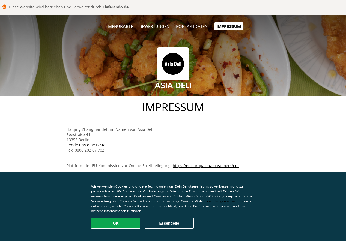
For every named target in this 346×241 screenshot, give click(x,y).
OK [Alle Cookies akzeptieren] (116, 223)
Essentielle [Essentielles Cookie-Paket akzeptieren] (169, 223)
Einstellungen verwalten (224, 201)
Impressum (229, 26)
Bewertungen (154, 26)
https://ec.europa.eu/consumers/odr (206, 165)
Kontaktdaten (192, 26)
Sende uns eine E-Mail (87, 144)
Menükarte (120, 26)
